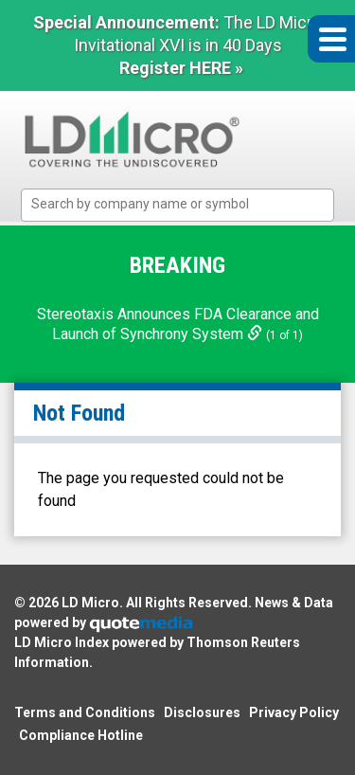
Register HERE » (181, 68)
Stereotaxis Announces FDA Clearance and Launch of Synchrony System (178, 324)
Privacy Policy (294, 712)
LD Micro (90, 602)
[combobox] (177, 205)
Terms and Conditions (84, 712)
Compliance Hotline (81, 735)
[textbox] (187, 204)
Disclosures (202, 712)
